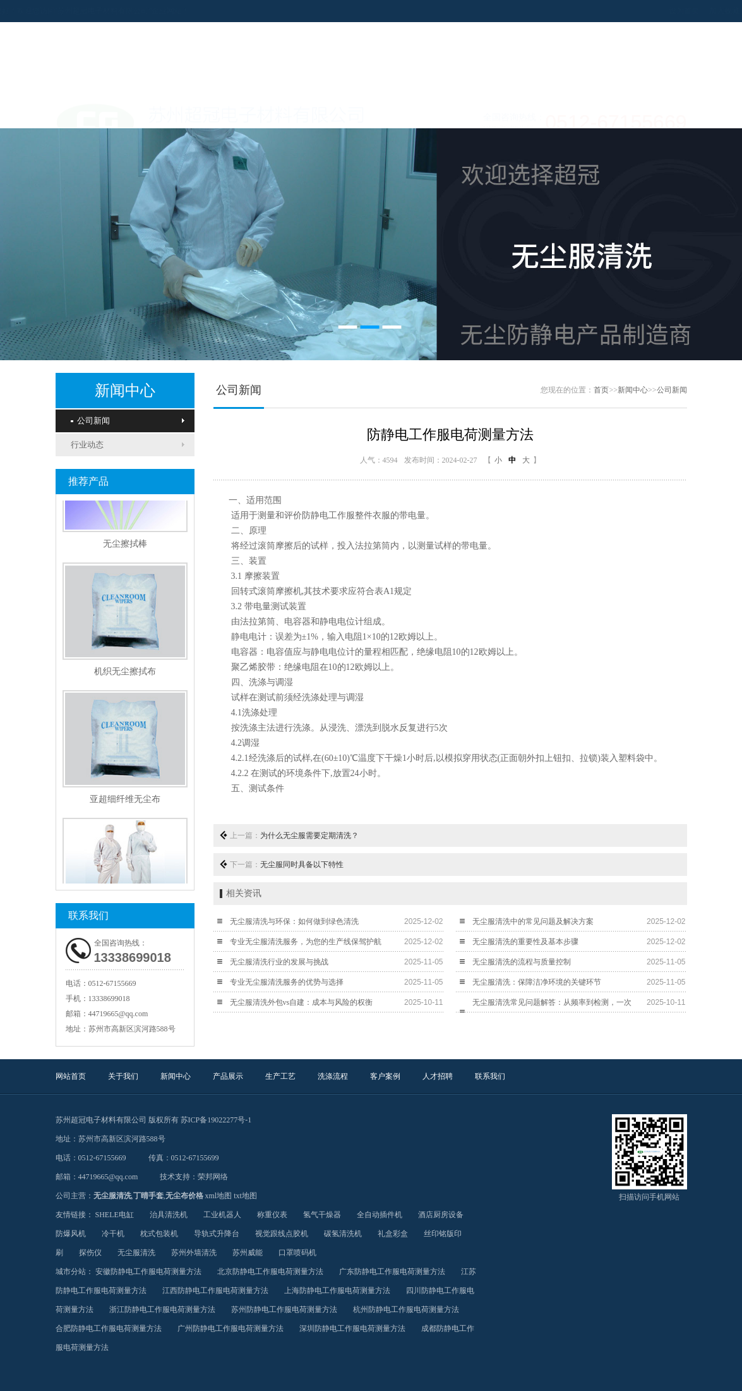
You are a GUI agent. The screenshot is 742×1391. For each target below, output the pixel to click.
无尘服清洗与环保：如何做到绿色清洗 (294, 921)
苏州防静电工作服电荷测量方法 (284, 1309)
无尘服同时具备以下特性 (302, 864)
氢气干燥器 (322, 1214)
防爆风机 (71, 1233)
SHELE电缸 (114, 1214)
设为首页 (622, 10)
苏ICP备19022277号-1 (216, 1119)
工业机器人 (222, 1214)
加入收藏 (663, 10)
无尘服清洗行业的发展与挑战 (279, 961)
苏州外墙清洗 (194, 1252)
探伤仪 (90, 1252)
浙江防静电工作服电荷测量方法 (162, 1309)
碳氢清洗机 (343, 1233)
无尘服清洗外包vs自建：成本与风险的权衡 (301, 1002)
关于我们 (150, 112)
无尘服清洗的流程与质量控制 (521, 961)
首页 (601, 390)
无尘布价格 (184, 1195)
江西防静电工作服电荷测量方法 (215, 1290)
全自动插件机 (379, 1214)
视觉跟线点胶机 (281, 1233)
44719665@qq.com (118, 1013)
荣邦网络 (213, 1176)
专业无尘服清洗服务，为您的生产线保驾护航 (305, 941)
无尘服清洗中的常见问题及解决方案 (533, 921)
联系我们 (592, 112)
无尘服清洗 (112, 1195)
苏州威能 (247, 1252)
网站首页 (87, 112)
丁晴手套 (148, 1195)
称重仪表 (272, 1214)
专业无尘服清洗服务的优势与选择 (287, 982)
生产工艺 (340, 112)
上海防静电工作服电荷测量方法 (337, 1290)
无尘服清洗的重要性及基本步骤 (525, 941)
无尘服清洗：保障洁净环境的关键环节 (536, 982)
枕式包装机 (159, 1233)
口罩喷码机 (297, 1252)
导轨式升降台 (216, 1233)
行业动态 (87, 444)
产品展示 (276, 112)
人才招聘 (529, 112)
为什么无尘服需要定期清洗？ (309, 835)
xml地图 (218, 1195)
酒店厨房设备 (441, 1214)
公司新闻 (90, 420)
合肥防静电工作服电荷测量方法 (109, 1328)
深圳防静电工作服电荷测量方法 (352, 1328)
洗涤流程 (403, 112)
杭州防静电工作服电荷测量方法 (406, 1309)
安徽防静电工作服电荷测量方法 (148, 1271)
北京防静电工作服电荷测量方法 (270, 1271)
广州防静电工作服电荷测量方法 (230, 1328)
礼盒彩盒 (393, 1233)
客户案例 (466, 112)
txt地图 (245, 1195)
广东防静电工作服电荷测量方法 (392, 1271)
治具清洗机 (169, 1214)
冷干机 (113, 1233)
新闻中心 (213, 112)
